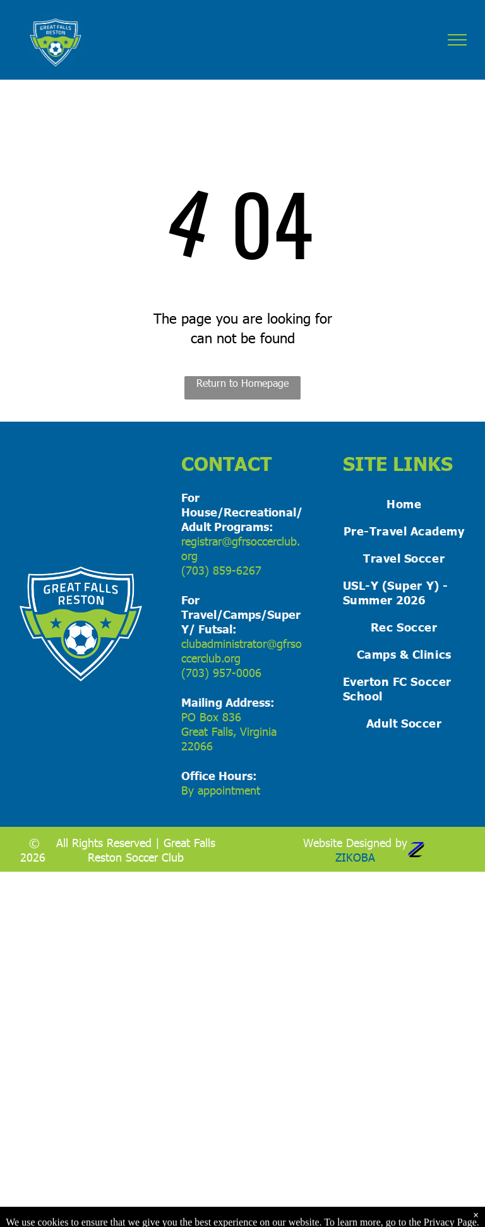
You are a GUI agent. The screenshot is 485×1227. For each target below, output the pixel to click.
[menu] (457, 39)
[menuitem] (404, 503)
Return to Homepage (242, 382)
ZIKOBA (355, 857)
